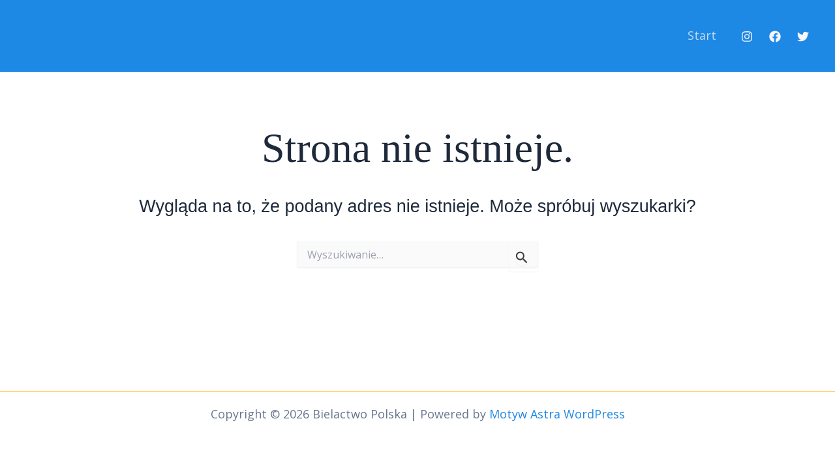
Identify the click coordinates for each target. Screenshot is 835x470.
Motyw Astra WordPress (557, 414)
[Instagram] (747, 36)
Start (702, 35)
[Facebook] (775, 36)
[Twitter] (803, 36)
